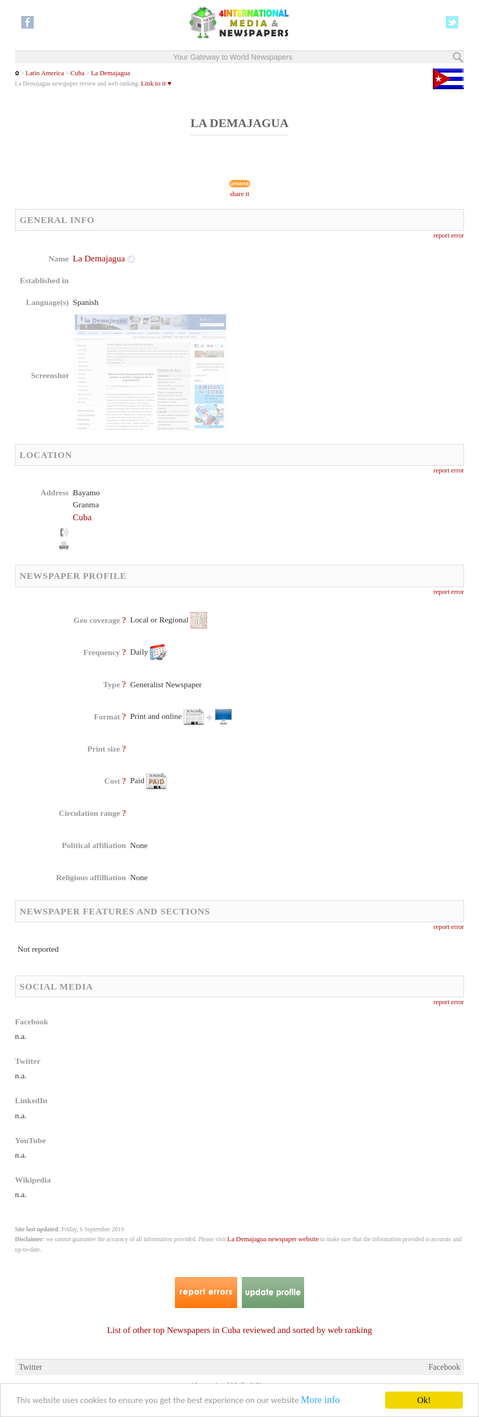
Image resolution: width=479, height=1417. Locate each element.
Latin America (44, 73)
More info (321, 1401)
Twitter (30, 1367)
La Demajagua (110, 73)
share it (240, 194)
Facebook (444, 1367)
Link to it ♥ (156, 83)
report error (448, 235)
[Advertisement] (324, 319)
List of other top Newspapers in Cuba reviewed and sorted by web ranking (239, 1330)
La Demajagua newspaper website (273, 1239)
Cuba (78, 73)
